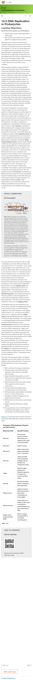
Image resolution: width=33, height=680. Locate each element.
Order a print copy (10, 672)
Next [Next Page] (29, 665)
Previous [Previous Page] (4, 665)
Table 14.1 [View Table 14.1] (4, 416)
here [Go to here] (12, 555)
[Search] (26, 16)
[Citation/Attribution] (16, 678)
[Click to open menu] (2, 16)
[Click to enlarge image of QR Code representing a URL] (9, 543)
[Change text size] (30, 16)
